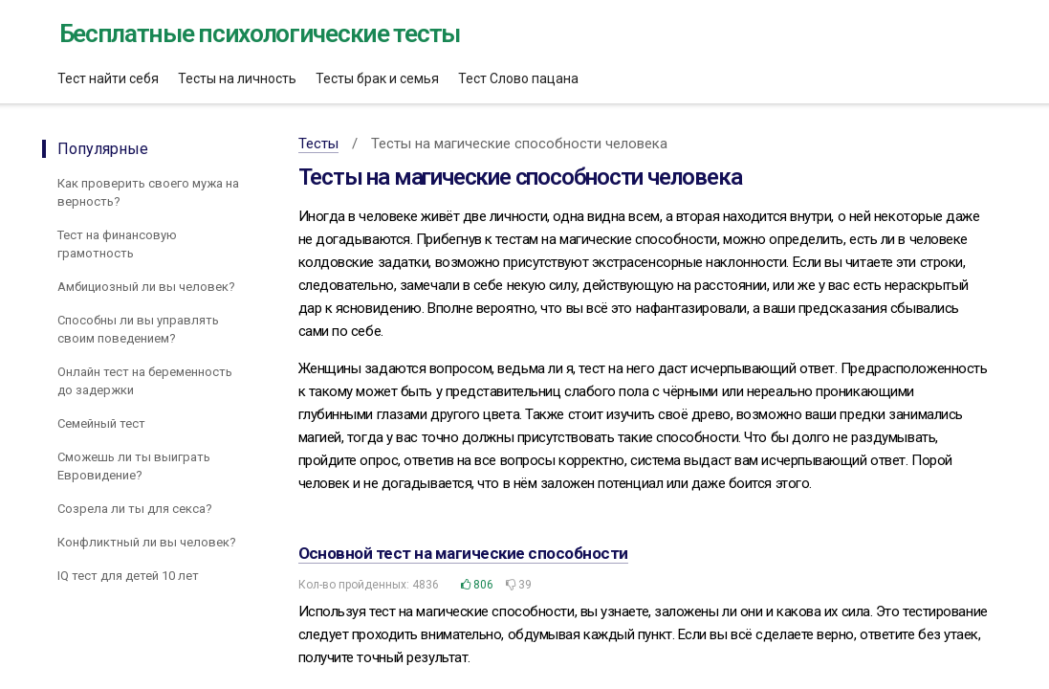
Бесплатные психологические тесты (259, 33)
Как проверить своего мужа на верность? (148, 192)
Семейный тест (101, 423)
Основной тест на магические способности (463, 553)
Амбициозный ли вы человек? (146, 286)
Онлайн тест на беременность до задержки (144, 381)
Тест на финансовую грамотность (117, 244)
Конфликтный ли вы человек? (146, 542)
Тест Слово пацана (518, 78)
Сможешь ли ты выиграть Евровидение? (133, 466)
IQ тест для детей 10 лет (128, 575)
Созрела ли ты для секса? (134, 508)
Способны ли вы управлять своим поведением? (138, 329)
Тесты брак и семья (377, 78)
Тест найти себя (108, 78)
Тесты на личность (237, 78)
